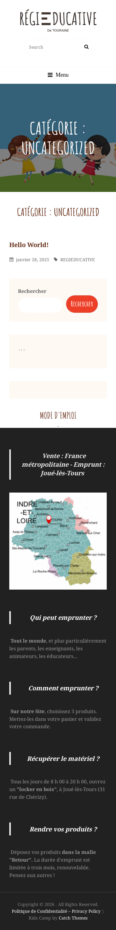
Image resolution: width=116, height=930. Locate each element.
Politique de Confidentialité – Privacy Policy (56, 911)
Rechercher (32, 291)
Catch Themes (73, 918)
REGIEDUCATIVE (77, 259)
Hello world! (29, 245)
